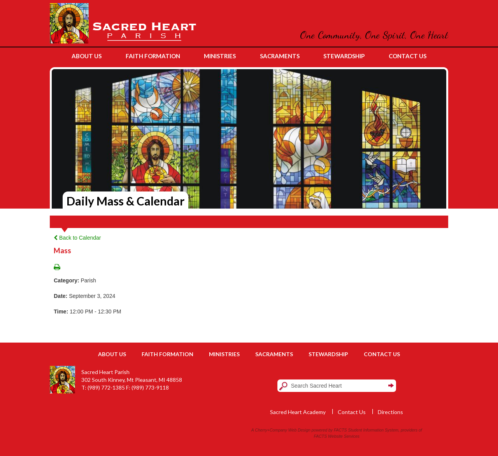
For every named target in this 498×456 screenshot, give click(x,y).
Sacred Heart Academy (298, 412)
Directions (390, 412)
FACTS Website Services (336, 436)
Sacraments (274, 354)
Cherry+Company (271, 430)
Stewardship (328, 354)
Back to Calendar (77, 238)
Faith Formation (167, 354)
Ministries (224, 354)
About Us (112, 354)
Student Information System (373, 430)
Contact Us (382, 354)
